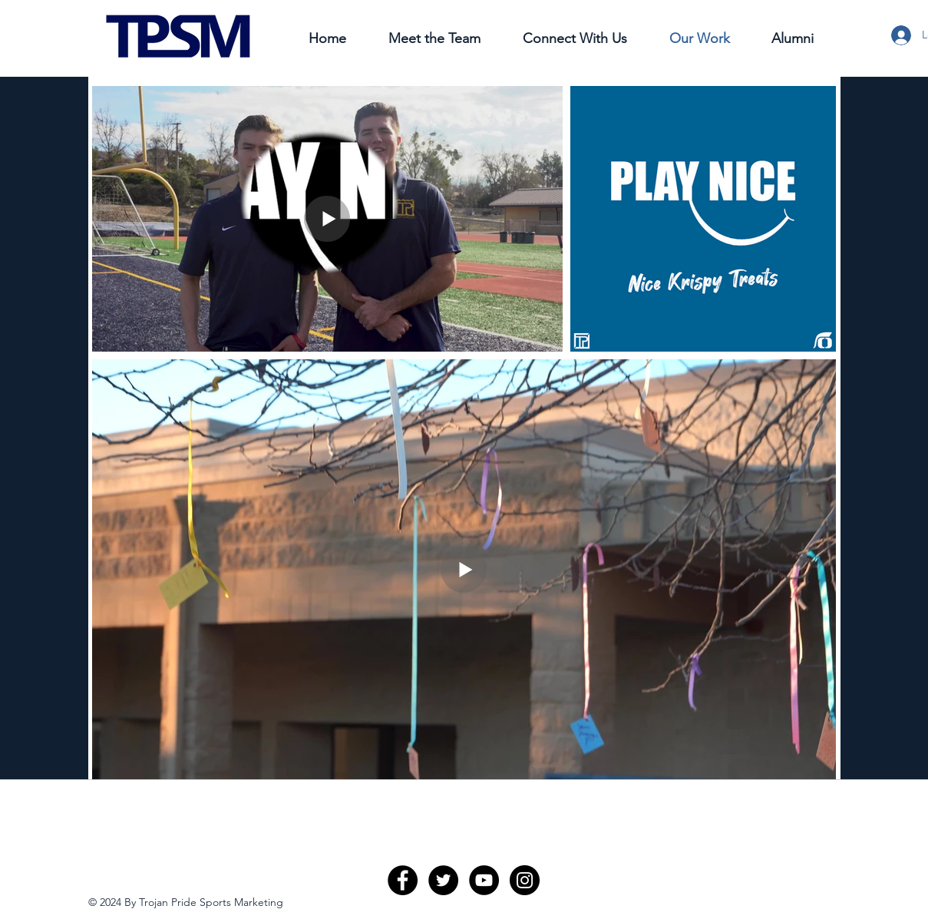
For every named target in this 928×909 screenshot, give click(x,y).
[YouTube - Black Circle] (484, 880)
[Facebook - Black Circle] (403, 880)
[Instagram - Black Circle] (525, 880)
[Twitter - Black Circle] (443, 880)
